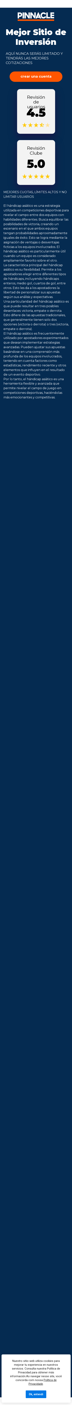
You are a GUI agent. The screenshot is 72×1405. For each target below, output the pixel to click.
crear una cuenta (36, 76)
